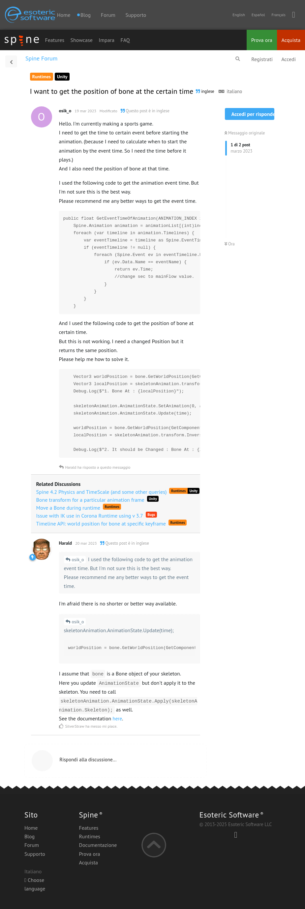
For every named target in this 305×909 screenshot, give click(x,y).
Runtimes (89, 836)
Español (258, 14)
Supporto (135, 15)
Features (54, 40)
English (238, 14)
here (117, 718)
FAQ (125, 40)
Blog (29, 836)
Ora (230, 244)
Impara (106, 40)
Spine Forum (41, 58)
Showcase (82, 40)
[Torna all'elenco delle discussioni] (11, 61)
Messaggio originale (245, 133)
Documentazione (98, 845)
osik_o (78, 560)
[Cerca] (238, 59)
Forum (108, 15)
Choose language (34, 884)
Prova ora (261, 40)
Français (278, 14)
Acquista (291, 40)
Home (63, 15)
